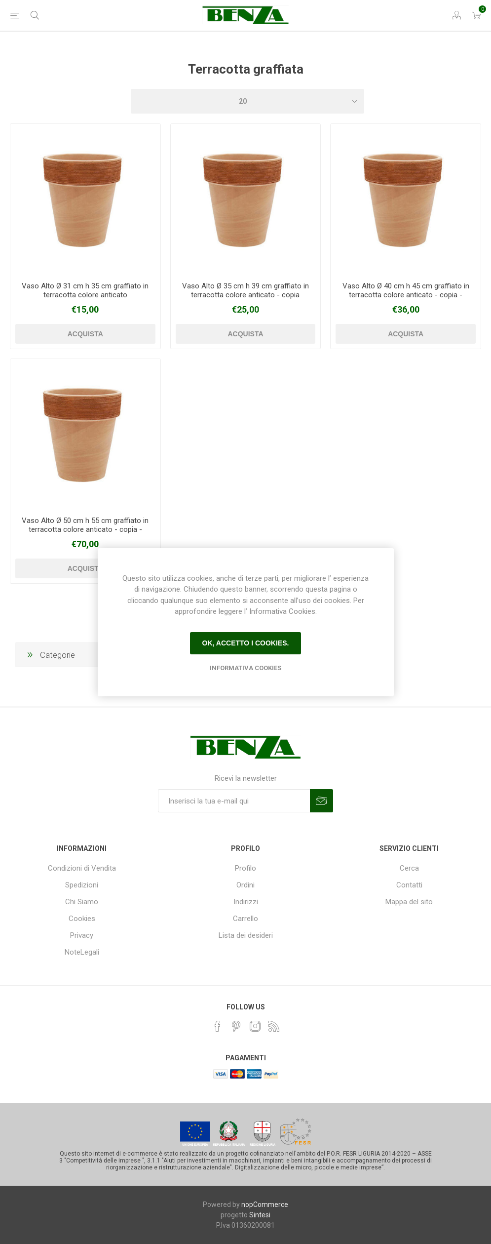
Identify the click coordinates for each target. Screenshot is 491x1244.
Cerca (409, 868)
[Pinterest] (236, 1026)
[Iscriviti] (234, 800)
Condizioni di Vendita (82, 868)
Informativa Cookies (245, 668)
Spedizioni (81, 885)
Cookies (82, 918)
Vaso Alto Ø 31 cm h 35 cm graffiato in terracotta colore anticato (85, 290)
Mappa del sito (409, 901)
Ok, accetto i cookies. (245, 643)
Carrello (245, 918)
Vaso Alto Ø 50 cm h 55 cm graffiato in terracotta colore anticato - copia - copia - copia (85, 529)
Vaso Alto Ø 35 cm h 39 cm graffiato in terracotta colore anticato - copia (245, 290)
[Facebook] (218, 1026)
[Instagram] (255, 1026)
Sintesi (259, 1215)
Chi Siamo (81, 901)
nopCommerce (264, 1204)
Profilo (245, 868)
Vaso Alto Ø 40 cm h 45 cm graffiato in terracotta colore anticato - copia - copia (405, 294)
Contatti (409, 885)
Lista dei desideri (246, 935)
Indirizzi (245, 901)
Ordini (245, 885)
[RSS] (274, 1026)
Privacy (81, 935)
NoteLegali (82, 952)
